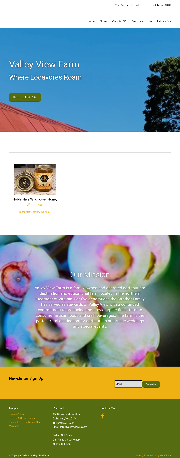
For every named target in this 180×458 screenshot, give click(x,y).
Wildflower (35, 205)
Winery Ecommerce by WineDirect (153, 455)
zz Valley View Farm (30, 13)
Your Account (122, 5)
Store (103, 21)
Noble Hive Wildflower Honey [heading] (34, 199)
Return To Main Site (160, 21)
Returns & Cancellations (22, 418)
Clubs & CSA (119, 21)
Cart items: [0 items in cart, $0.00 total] (161, 5)
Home (91, 21)
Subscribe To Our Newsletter (24, 422)
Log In (137, 5)
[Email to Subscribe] (128, 384)
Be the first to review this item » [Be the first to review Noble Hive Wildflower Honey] (35, 212)
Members (137, 21)
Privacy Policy (16, 414)
